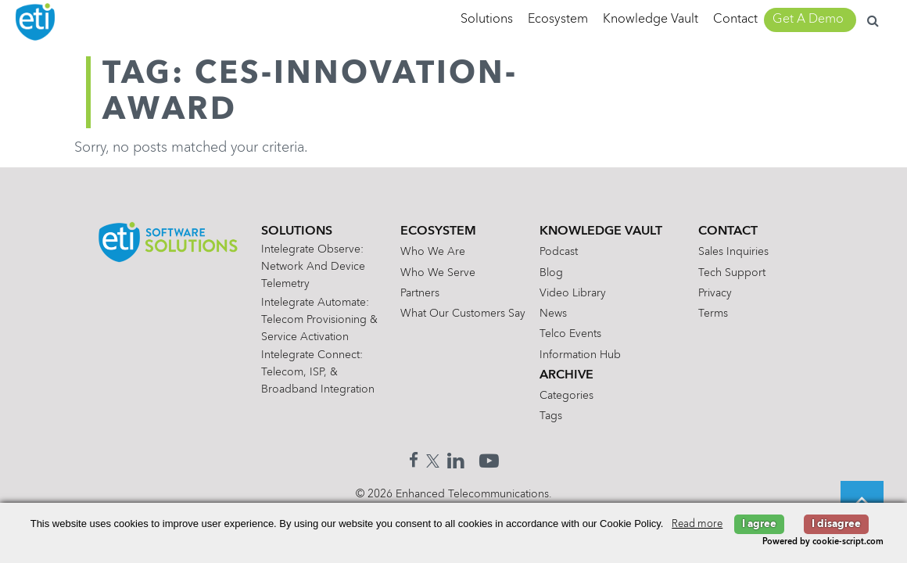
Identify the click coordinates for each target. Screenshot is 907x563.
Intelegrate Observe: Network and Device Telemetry (313, 266)
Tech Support (731, 272)
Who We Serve (437, 272)
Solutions (487, 19)
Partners (419, 293)
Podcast (559, 251)
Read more (697, 524)
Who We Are (432, 251)
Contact (735, 19)
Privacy (715, 293)
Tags (551, 416)
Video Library (573, 293)
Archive (566, 375)
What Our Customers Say (462, 313)
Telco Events (570, 333)
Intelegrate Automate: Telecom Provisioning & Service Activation (319, 319)
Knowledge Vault (650, 19)
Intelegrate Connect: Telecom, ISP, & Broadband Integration (318, 372)
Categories (566, 395)
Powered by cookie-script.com (823, 542)
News (553, 313)
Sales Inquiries (733, 251)
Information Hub (580, 355)
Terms (713, 313)
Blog (551, 272)
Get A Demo (808, 19)
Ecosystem (558, 19)
